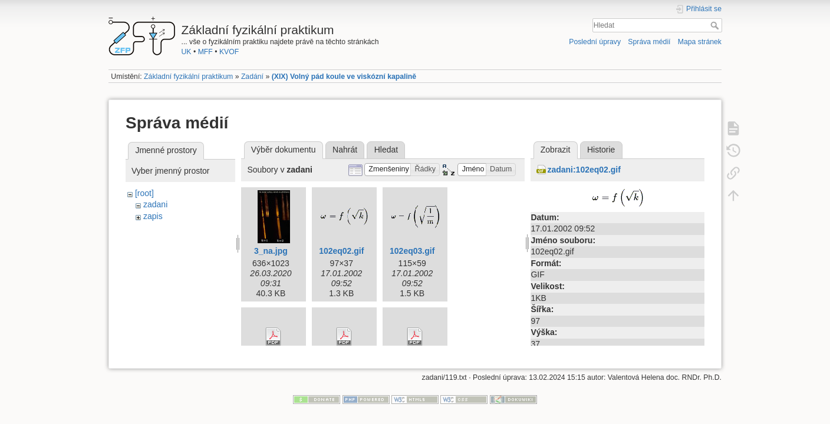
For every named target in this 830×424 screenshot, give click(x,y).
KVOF (229, 52)
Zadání (252, 76)
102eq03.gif (412, 251)
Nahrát (344, 149)
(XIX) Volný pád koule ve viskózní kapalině (344, 76)
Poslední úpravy (595, 42)
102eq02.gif (341, 251)
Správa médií (649, 42)
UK (187, 52)
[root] (144, 193)
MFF (205, 52)
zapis (153, 216)
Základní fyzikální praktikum (188, 76)
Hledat (716, 25)
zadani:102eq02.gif (584, 169)
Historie (601, 149)
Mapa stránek (700, 42)
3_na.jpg (271, 251)
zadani (155, 204)
